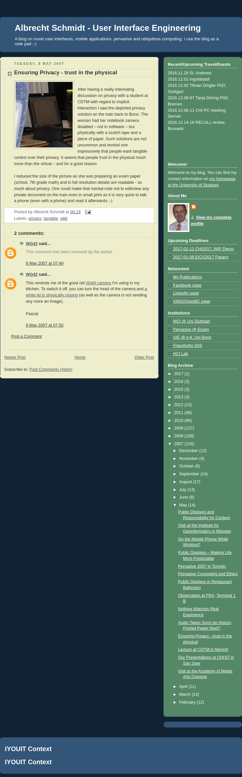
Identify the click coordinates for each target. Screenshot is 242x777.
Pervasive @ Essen (191, 329)
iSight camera (98, 283)
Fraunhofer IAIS (187, 345)
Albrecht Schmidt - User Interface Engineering (108, 28)
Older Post (144, 357)
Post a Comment (26, 336)
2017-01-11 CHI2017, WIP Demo (203, 249)
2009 (179, 428)
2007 (179, 444)
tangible (50, 218)
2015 (179, 389)
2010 (179, 420)
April (184, 686)
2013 (179, 397)
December (189, 450)
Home (80, 357)
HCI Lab (180, 353)
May (183, 505)
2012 (179, 405)
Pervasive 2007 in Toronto (202, 566)
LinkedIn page (186, 293)
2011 (179, 412)
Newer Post (15, 357)
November (189, 458)
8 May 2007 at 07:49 (44, 263)
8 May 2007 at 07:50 (44, 325)
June (184, 497)
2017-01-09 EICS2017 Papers (200, 257)
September (189, 474)
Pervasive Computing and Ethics (208, 574)
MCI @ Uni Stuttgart (191, 321)
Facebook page (187, 285)
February (188, 702)
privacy (34, 218)
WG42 (32, 243)
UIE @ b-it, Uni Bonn (192, 337)
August (186, 482)
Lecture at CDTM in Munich (203, 649)
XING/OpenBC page (191, 301)
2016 (179, 381)
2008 (179, 436)
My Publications (187, 277)
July (183, 489)
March (185, 694)
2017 (179, 373)
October (187, 466)
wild (63, 218)
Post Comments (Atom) (50, 369)
